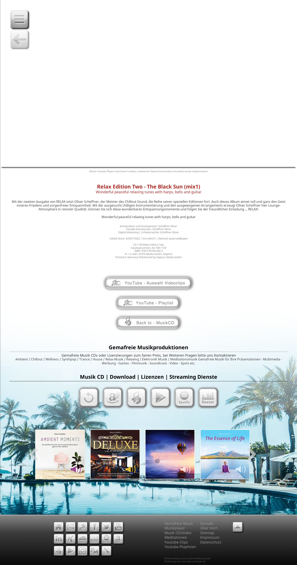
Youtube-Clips (176, 542)
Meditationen (175, 537)
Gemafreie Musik (178, 523)
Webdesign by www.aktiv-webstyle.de (185, 561)
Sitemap (207, 532)
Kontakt (207, 523)
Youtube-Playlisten (180, 546)
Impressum (209, 537)
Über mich (209, 528)
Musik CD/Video (177, 532)
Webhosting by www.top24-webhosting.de (187, 558)
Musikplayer (174, 528)
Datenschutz (210, 542)
